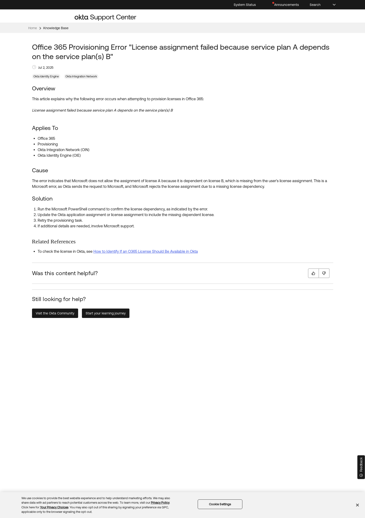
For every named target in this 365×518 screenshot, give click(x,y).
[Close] (357, 505)
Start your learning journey (106, 313)
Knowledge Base (55, 28)
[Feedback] (361, 467)
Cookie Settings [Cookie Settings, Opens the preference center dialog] (220, 504)
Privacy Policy (160, 502)
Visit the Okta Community (55, 313)
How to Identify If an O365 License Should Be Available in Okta (145, 251)
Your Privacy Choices (54, 507)
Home (32, 28)
